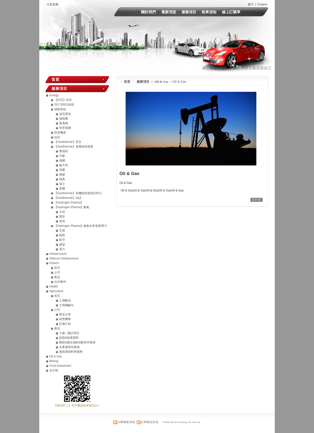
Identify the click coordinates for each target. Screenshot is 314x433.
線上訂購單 (231, 12)
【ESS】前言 (63, 100)
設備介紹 (65, 323)
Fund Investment (60, 365)
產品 (57, 277)
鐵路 (62, 235)
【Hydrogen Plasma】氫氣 (71, 207)
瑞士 (62, 184)
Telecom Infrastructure (63, 258)
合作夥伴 (60, 282)
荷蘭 (62, 170)
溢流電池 (65, 114)
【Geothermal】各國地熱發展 (73, 146)
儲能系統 (60, 109)
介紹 (62, 212)
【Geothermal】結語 (67, 198)
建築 (62, 244)
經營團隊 (65, 319)
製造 (62, 216)
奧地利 (63, 151)
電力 (62, 249)
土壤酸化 (65, 300)
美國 (62, 188)
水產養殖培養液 (69, 347)
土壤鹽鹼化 (66, 305)
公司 (57, 272)
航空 (62, 240)
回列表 (256, 200)
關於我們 (148, 12)
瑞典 (62, 179)
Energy (54, 95)
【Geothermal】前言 (67, 142)
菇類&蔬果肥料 (69, 337)
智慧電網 (65, 128)
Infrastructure (58, 254)
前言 (57, 268)
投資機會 (60, 132)
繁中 (251, 4)
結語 (57, 137)
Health (53, 286)
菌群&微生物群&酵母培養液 (77, 342)
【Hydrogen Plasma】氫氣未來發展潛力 (80, 226)
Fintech (54, 263)
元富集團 (52, 4)
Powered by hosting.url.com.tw (181, 422)
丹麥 (62, 156)
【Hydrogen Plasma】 (68, 202)
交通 (62, 230)
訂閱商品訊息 (150, 421)
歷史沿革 (65, 314)
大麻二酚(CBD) (69, 333)
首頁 (127, 81)
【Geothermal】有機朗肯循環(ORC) (78, 193)
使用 (62, 221)
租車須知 (209, 12)
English (262, 4)
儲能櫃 (63, 118)
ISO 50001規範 (64, 104)
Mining (53, 361)
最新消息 (168, 12)
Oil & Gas (162, 81)
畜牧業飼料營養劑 (71, 351)
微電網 (63, 123)
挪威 (62, 174)
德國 (62, 160)
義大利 (63, 165)
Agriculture (56, 291)
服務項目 (189, 12)
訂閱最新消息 (126, 421)
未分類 (53, 370)
